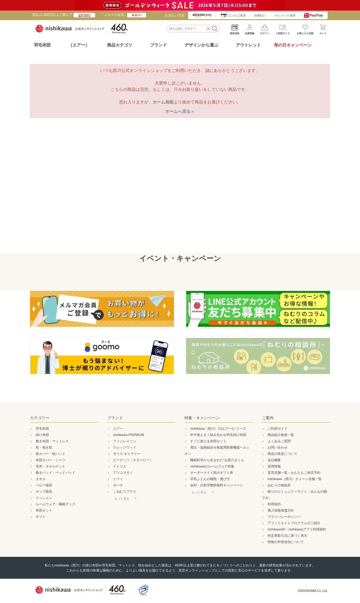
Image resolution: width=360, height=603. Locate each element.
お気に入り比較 (305, 28)
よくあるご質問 (279, 441)
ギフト (41, 516)
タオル (41, 479)
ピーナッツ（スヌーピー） (133, 460)
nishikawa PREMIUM (128, 435)
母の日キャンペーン (293, 45)
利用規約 (274, 504)
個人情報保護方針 (281, 510)
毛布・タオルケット (50, 466)
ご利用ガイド (282, 28)
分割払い (260, 15)
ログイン (264, 28)
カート (323, 28)
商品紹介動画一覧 (281, 435)
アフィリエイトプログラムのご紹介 (294, 523)
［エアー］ (78, 45)
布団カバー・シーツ (50, 460)
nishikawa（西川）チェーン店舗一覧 (295, 479)
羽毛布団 (42, 45)
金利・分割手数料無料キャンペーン (216, 485)
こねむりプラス (124, 491)
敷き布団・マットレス (52, 441)
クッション (44, 498)
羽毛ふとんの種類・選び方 (210, 479)
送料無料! (84, 15)
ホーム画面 (163, 102)
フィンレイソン (124, 441)
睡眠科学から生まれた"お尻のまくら (217, 460)
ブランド (115, 418)
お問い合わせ (277, 447)
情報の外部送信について (286, 542)
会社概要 (274, 460)
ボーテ (118, 485)
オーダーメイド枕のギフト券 (211, 472)
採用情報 (274, 466)
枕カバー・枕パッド (50, 453)
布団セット (44, 510)
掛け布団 (42, 435)
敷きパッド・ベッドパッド (55, 472)
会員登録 (249, 28)
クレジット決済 (285, 15)
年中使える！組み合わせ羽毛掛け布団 (218, 435)
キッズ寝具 (44, 491)
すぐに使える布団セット (208, 441)
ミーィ (118, 479)
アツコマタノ (123, 472)
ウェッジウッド (124, 447)
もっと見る (121, 498)
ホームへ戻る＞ (180, 111)
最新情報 (234, 28)
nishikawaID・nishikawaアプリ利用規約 (297, 529)
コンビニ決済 (237, 15)
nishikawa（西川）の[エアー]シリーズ (218, 428)
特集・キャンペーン (202, 418)
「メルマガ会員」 (123, 14)
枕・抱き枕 (44, 447)
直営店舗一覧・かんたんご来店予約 (294, 472)
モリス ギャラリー (126, 453)
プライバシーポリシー (284, 516)
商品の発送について (282, 453)
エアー (118, 428)
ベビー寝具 (44, 485)
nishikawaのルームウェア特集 (212, 466)
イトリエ (119, 466)
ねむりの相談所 (279, 485)
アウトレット (248, 45)
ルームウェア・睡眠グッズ (55, 504)
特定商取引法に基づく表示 (287, 535)
